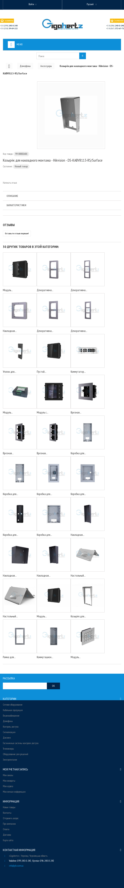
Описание (12, 196)
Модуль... (8, 290)
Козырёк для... (78, 616)
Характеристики (16, 205)
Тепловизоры (8, 748)
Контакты (7, 812)
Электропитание (10, 759)
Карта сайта (8, 840)
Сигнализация (9, 732)
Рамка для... (9, 657)
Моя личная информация (14, 791)
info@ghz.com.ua (16, 865)
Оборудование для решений (15, 754)
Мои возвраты (9, 780)
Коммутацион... (45, 657)
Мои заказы (8, 775)
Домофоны (8, 721)
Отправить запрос (10, 818)
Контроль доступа (10, 726)
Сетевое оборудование (12, 704)
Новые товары (9, 807)
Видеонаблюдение (11, 715)
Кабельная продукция (13, 710)
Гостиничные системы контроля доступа (20, 743)
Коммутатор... (78, 371)
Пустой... (41, 371)
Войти (31, 4)
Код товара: (8, 154)
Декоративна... (45, 290)
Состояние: (7, 166)
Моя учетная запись (15, 769)
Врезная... (76, 412)
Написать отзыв (10, 182)
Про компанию (9, 823)
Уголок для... (9, 371)
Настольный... (78, 575)
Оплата (6, 829)
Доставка (7, 834)
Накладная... (10, 331)
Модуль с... (42, 412)
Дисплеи (7, 737)
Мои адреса (8, 786)
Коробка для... (78, 453)
